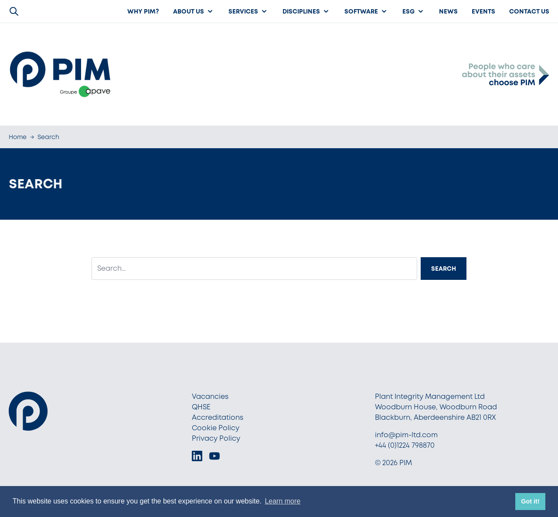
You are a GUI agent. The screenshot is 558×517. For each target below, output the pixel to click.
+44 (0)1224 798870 (405, 445)
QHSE (201, 407)
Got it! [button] (530, 501)
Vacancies (210, 396)
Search (443, 268)
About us (193, 11)
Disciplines (306, 11)
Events (483, 11)
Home (18, 137)
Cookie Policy (215, 427)
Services (248, 11)
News (448, 11)
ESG (413, 11)
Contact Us (529, 11)
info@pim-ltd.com (406, 434)
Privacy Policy (216, 438)
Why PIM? (143, 11)
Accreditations (217, 417)
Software (366, 11)
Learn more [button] (282, 501)
